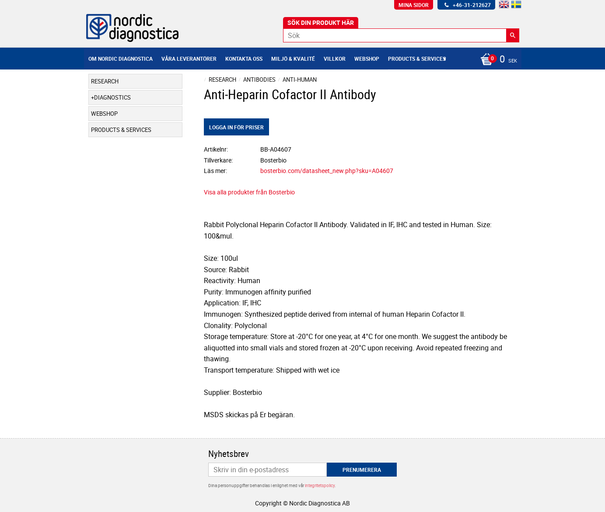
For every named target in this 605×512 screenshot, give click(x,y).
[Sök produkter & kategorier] (401, 35)
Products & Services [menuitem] (417, 58)
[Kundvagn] (496, 60)
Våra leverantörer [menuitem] (189, 58)
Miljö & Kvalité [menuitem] (293, 58)
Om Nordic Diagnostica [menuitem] (120, 58)
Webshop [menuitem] (366, 58)
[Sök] (512, 35)
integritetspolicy (320, 485)
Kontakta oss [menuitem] (243, 58)
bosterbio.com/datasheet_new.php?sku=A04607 (326, 170)
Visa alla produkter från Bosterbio (249, 192)
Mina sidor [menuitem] (414, 4)
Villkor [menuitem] (335, 58)
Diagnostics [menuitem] (112, 97)
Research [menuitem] (105, 81)
